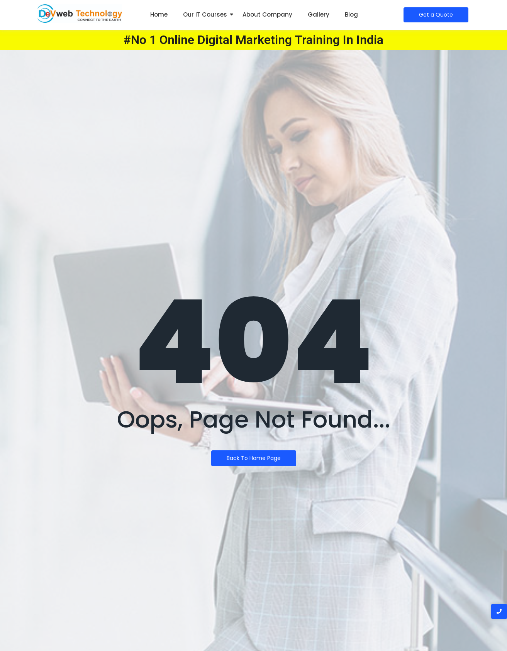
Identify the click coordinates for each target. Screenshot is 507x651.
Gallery (318, 14)
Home (159, 14)
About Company (267, 14)
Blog (351, 14)
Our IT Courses (205, 14)
